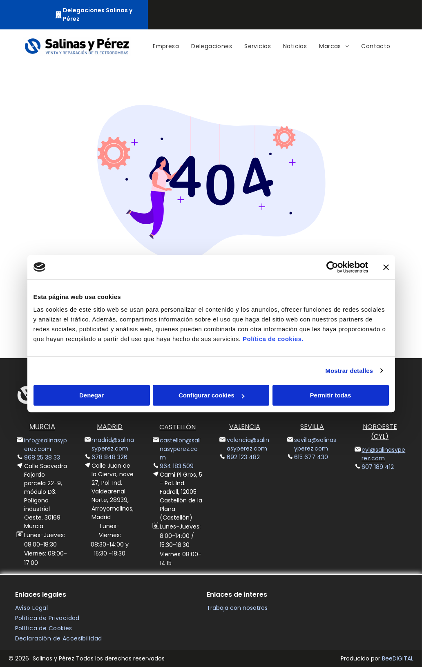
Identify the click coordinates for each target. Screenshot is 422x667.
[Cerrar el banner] (386, 267)
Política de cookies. (273, 338)
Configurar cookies (211, 395)
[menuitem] (166, 46)
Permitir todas (330, 395)
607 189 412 (378, 467)
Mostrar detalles (349, 370)
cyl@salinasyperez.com (383, 454)
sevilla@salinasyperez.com (315, 444)
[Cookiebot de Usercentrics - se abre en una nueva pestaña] (332, 267)
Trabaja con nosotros (237, 608)
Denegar (91, 395)
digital (403, 658)
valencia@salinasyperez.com (248, 444)
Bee (387, 658)
